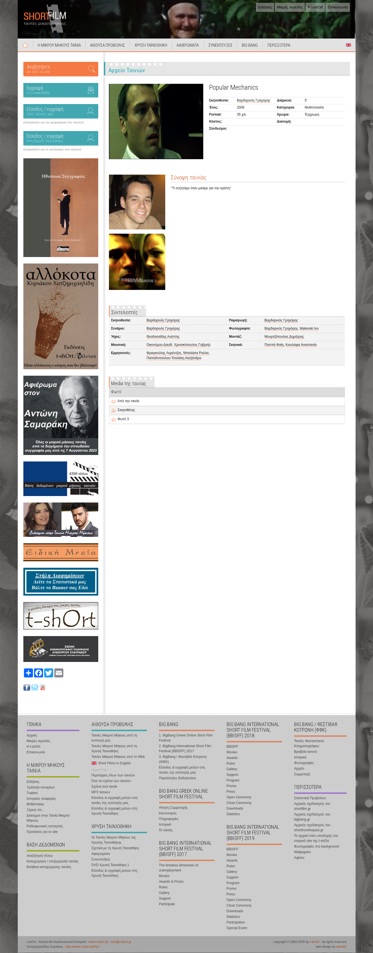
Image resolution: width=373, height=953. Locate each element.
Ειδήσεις (265, 7)
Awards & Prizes (171, 882)
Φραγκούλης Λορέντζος (164, 353)
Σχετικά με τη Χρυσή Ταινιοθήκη (115, 848)
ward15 (341, 947)
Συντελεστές (124, 313)
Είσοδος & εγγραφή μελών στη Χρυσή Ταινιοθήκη (114, 811)
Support (165, 899)
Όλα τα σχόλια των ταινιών (111, 781)
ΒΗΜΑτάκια (35, 804)
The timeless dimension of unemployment (178, 868)
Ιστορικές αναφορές (41, 799)
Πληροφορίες (169, 819)
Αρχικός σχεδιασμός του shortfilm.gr (312, 806)
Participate (167, 904)
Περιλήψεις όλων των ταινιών (113, 776)
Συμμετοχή (302, 774)
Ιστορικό (165, 825)
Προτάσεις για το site (42, 832)
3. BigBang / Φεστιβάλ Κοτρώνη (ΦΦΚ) (183, 759)
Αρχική (25, 45)
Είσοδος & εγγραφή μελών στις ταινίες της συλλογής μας (114, 800)
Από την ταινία (128, 401)
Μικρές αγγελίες (290, 7)
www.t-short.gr (98, 942)
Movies (164, 876)
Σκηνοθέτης (126, 410)
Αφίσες (299, 858)
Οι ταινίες (166, 830)
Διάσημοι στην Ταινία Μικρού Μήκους (48, 818)
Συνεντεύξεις (100, 860)
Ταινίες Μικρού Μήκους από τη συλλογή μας (114, 738)
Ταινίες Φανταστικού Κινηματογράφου (309, 743)
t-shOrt (315, 942)
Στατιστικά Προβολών (310, 798)
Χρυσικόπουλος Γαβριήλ (192, 345)
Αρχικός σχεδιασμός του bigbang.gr (312, 817)
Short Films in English (348, 45)
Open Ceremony (239, 797)
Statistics (233, 814)
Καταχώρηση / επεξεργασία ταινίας (53, 862)
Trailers (32, 793)
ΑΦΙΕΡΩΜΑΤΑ (188, 45)
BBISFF (232, 747)
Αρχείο (299, 769)
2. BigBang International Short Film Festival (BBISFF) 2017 (185, 748)
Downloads (235, 809)
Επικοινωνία (338, 7)
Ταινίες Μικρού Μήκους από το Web (118, 757)
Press (231, 792)
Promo (231, 786)
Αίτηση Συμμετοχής (173, 808)
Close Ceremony (239, 803)
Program (233, 781)
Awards (232, 758)
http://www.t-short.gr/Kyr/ (82, 947)
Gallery (164, 893)
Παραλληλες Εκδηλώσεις (177, 778)
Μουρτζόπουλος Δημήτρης (284, 337)
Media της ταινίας (128, 384)
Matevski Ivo (309, 329)
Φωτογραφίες (304, 763)
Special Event (237, 928)
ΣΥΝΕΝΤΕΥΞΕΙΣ (221, 45)
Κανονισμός (168, 813)
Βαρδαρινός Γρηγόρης (253, 101)
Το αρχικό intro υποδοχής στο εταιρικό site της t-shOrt (316, 838)
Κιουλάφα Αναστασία (301, 345)
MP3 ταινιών (100, 792)
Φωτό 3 (123, 419)
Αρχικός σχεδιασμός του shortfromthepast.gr (312, 827)
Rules (163, 887)
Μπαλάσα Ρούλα (195, 353)
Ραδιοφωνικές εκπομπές (45, 826)
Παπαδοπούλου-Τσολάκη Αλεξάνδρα (174, 358)
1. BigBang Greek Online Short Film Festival (186, 738)
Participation (236, 923)
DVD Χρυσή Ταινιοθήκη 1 (110, 865)
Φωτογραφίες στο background (316, 847)
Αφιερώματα (100, 854)
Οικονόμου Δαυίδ (159, 345)
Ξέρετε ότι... (35, 810)
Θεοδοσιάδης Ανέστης (163, 337)
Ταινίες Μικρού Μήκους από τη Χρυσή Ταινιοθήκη (114, 748)
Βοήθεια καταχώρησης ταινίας (49, 867)
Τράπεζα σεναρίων (41, 788)
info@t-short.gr (121, 942)
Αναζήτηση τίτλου (40, 856)
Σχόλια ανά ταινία (104, 787)
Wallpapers (302, 852)
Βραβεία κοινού (305, 752)
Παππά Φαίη (274, 345)
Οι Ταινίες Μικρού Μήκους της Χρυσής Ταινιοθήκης (113, 840)
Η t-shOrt (315, 7)
